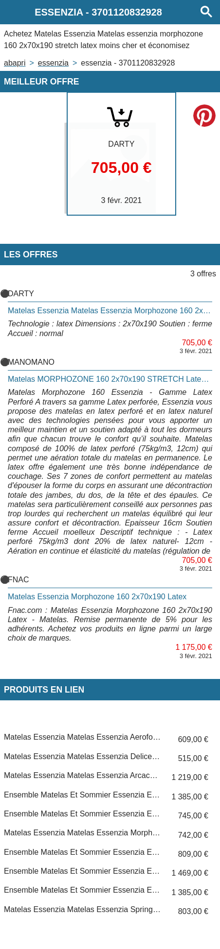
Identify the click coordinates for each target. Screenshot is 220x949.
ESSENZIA (53, 63)
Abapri (14, 63)
